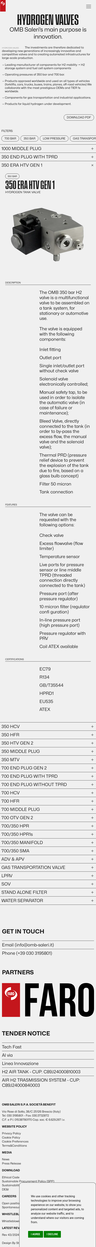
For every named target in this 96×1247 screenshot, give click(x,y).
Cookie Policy (11, 1137)
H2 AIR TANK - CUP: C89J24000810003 (41, 1071)
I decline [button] (52, 1234)
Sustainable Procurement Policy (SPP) (28, 1181)
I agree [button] (35, 1234)
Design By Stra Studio (17, 1243)
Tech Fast (11, 1046)
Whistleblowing (12, 1221)
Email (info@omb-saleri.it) (28, 945)
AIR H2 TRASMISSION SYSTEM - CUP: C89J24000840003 (41, 1082)
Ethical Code (10, 1177)
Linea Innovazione (20, 1063)
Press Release (11, 1163)
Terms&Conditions (14, 1145)
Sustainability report (16, 1185)
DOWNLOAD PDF (79, 117)
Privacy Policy (11, 1133)
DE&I (5, 1189)
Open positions (12, 1203)
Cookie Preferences (15, 1141)
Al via (7, 1055)
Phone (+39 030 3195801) (27, 953)
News (5, 1159)
